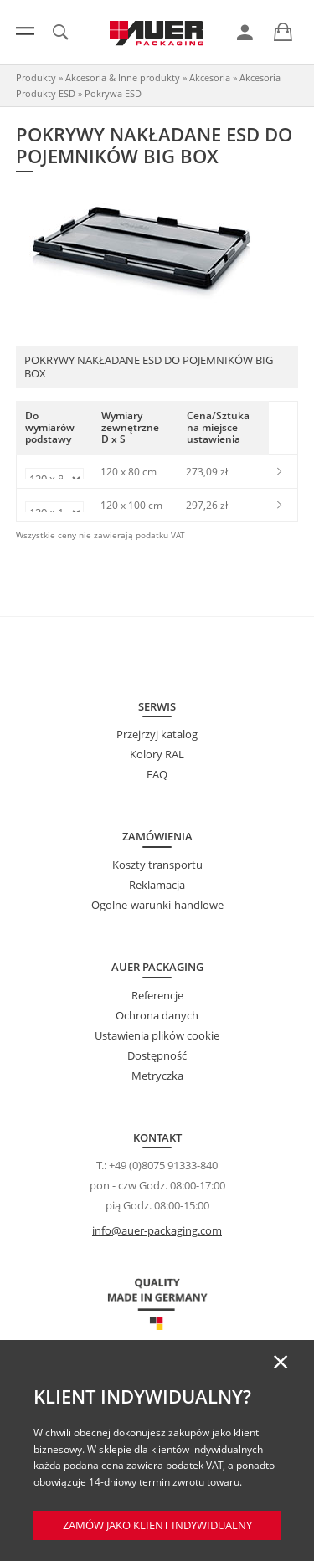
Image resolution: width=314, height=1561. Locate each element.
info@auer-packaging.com (157, 1230)
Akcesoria (209, 77)
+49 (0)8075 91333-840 (163, 1165)
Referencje (157, 995)
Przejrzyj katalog (157, 734)
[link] (245, 32)
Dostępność (157, 1055)
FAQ (157, 774)
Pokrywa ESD (113, 93)
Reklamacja (157, 884)
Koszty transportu (157, 864)
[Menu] (25, 31)
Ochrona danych (157, 1015)
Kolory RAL (157, 754)
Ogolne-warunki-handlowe (157, 904)
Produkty (36, 77)
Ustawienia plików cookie (157, 1035)
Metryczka (157, 1075)
